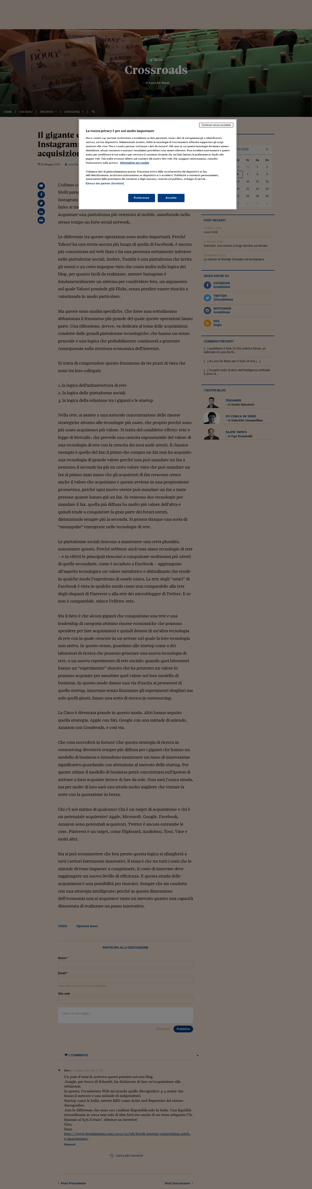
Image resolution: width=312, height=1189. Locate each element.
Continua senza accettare (216, 124)
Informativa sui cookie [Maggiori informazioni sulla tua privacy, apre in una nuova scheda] (134, 162)
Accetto (171, 197)
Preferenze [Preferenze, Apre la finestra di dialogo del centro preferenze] (141, 197)
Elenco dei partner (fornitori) (105, 183)
